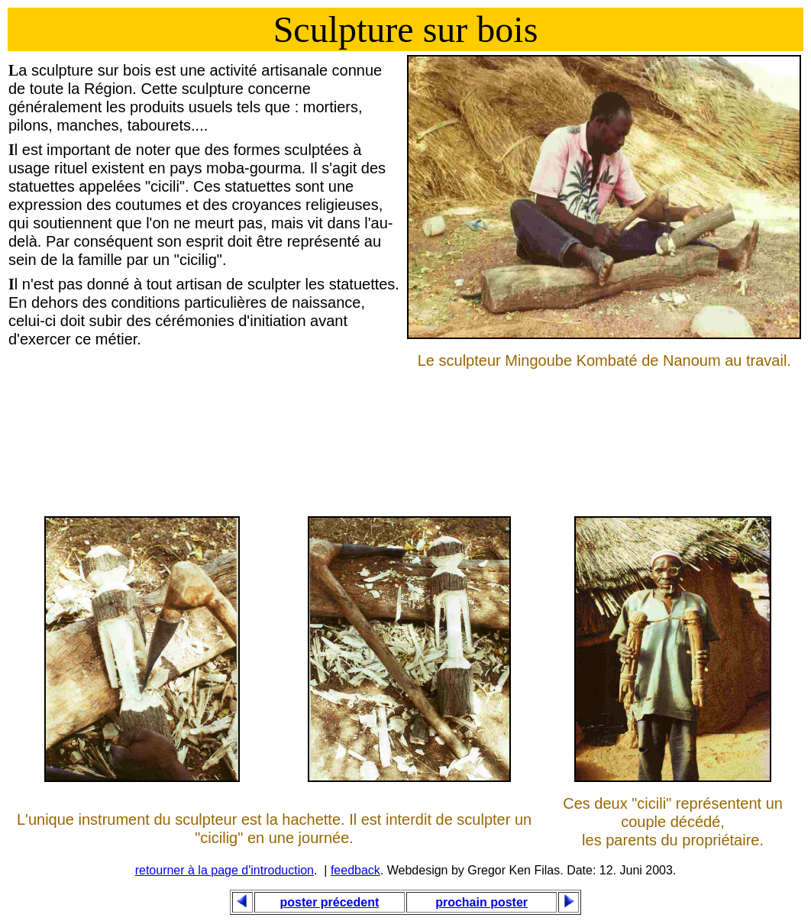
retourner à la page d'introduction (224, 870)
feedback (355, 870)
